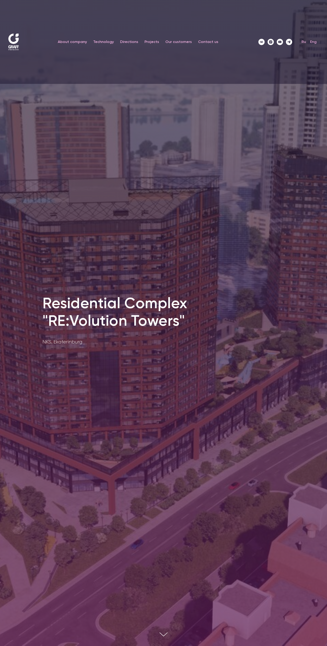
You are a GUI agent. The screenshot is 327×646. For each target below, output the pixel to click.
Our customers (178, 42)
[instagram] (271, 42)
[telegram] (289, 42)
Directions (129, 42)
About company (72, 42)
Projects (152, 42)
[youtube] (280, 42)
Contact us (208, 42)
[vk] (261, 42)
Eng (313, 42)
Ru (304, 42)
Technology (103, 42)
